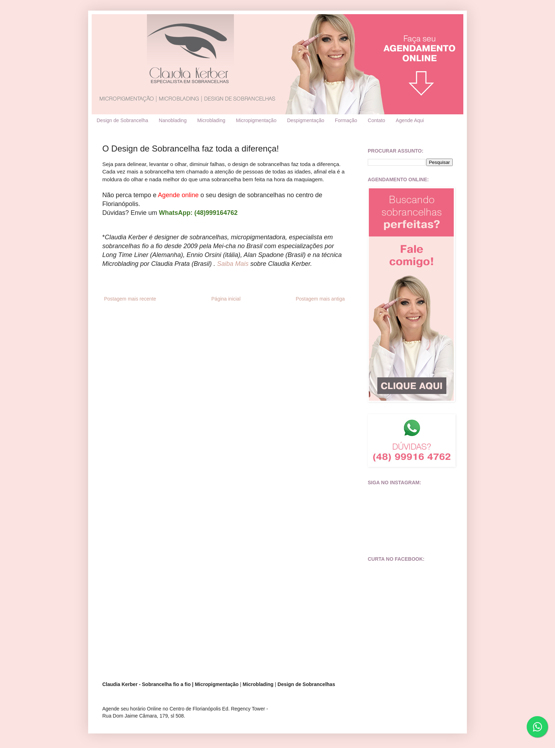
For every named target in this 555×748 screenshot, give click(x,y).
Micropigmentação (256, 120)
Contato (376, 120)
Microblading (211, 120)
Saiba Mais (232, 263)
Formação (346, 120)
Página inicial (226, 299)
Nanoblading (173, 120)
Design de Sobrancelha (122, 120)
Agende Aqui (410, 120)
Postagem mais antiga (320, 299)
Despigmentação (305, 120)
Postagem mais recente (130, 299)
